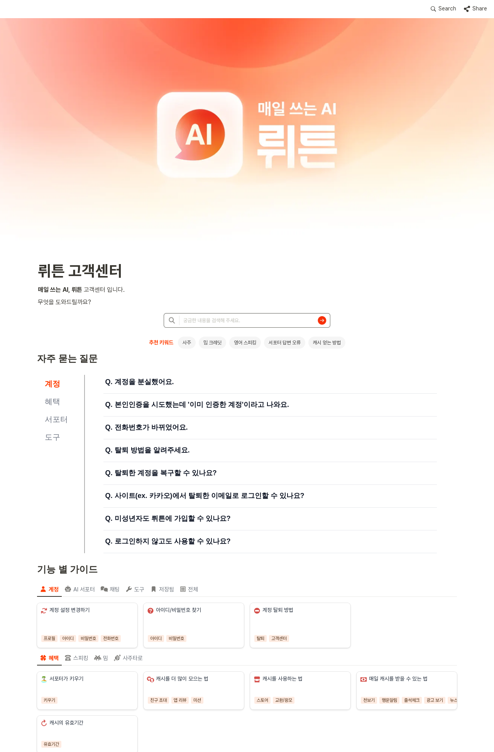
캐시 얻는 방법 (327, 343)
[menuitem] (49, 589)
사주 (187, 343)
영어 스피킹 (245, 343)
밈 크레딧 (212, 343)
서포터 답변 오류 (285, 343)
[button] (443, 8)
